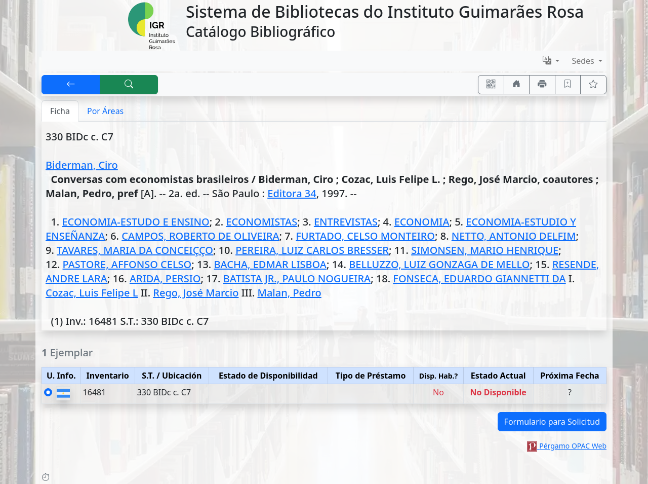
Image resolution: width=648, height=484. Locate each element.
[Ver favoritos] (593, 84)
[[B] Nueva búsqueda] (129, 84)
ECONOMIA (422, 222)
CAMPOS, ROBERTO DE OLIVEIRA (200, 236)
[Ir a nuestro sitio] (517, 84)
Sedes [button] (584, 60)
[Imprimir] (542, 84)
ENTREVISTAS (346, 222)
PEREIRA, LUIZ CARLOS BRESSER (312, 250)
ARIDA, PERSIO (165, 278)
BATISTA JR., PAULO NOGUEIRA (297, 278)
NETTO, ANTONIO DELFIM (514, 236)
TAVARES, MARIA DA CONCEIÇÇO (135, 250)
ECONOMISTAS (261, 222)
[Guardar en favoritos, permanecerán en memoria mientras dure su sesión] (568, 84)
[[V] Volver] (71, 84)
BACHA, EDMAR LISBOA (270, 264)
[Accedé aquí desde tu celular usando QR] (491, 84)
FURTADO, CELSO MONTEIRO (365, 236)
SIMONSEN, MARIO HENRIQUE (484, 250)
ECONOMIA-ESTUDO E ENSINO (135, 222)
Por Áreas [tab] (105, 111)
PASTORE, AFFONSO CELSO (127, 264)
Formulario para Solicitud (552, 421)
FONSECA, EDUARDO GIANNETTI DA (479, 278)
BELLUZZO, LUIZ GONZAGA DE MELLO (439, 264)
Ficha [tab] (60, 111)
